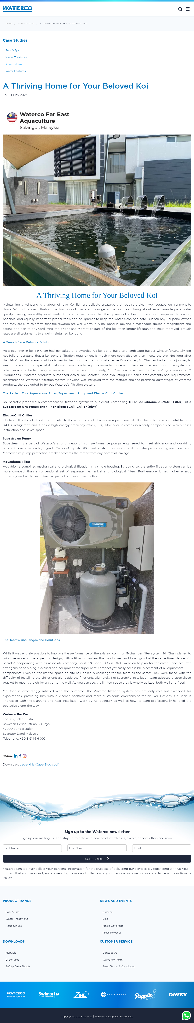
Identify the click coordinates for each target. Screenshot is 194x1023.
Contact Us (109, 952)
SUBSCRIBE (97, 859)
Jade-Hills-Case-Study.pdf (39, 764)
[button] (187, 9)
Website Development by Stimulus (114, 1016)
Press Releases (111, 932)
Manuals (10, 952)
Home (9, 24)
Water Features (15, 70)
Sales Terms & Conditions (118, 966)
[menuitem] (48, 912)
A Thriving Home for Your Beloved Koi (63, 24)
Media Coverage (112, 925)
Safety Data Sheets (18, 966)
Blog (105, 918)
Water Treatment (16, 57)
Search (180, 9)
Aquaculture (26, 24)
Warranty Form (112, 959)
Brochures (12, 959)
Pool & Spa (12, 50)
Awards (107, 911)
